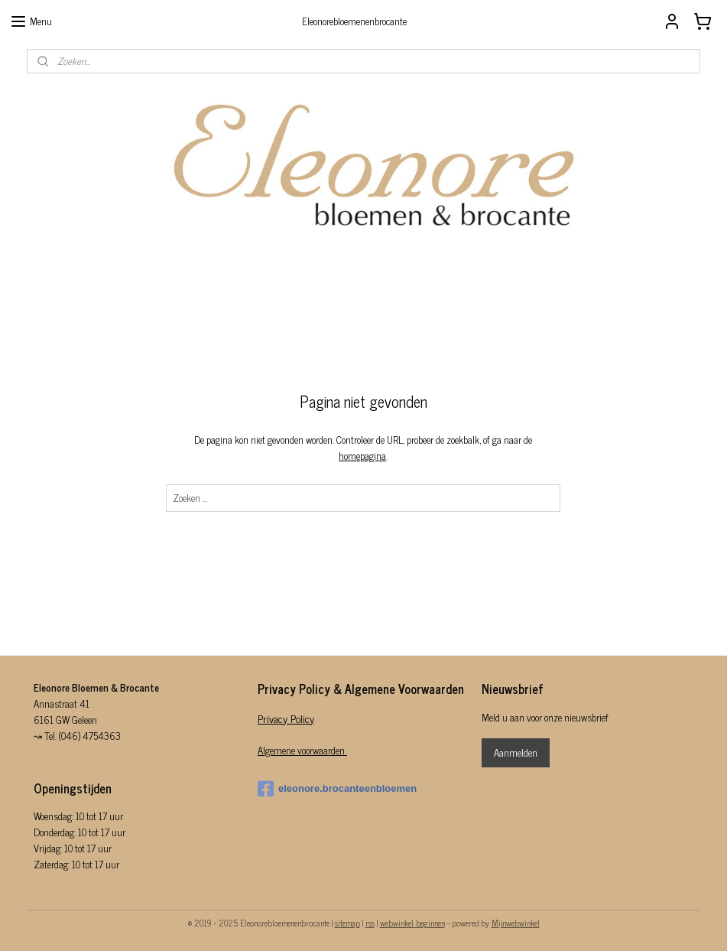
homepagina (363, 456)
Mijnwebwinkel (516, 923)
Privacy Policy (286, 718)
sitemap (347, 923)
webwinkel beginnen (412, 923)
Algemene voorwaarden (302, 750)
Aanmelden (515, 752)
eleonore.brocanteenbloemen (337, 789)
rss (370, 923)
